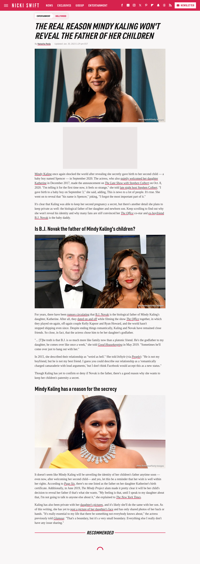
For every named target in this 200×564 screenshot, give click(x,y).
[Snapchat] (158, 6)
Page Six (69, 483)
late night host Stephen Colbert (138, 187)
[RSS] (170, 6)
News (49, 5)
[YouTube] (128, 6)
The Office (127, 213)
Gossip (80, 5)
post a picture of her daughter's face (91, 509)
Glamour (59, 518)
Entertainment (97, 5)
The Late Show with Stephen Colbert (127, 183)
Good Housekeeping (110, 344)
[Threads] (164, 6)
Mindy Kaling (43, 174)
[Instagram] (134, 6)
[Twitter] (140, 6)
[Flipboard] (152, 6)
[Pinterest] (146, 6)
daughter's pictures (91, 504)
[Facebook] (122, 6)
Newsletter (185, 5)
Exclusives (64, 5)
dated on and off (87, 319)
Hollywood (60, 15)
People (136, 356)
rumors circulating (78, 314)
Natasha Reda (44, 44)
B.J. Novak (102, 314)
